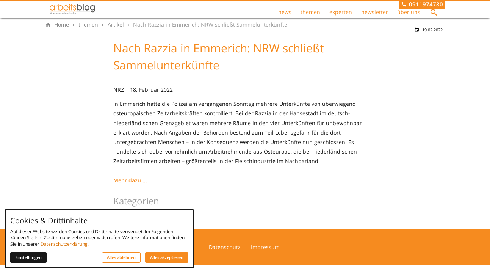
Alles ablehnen (121, 257)
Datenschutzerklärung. (65, 244)
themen (310, 12)
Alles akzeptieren (166, 257)
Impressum (265, 247)
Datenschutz (225, 247)
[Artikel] (116, 24)
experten (340, 12)
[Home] (61, 24)
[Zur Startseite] (72, 9)
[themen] (88, 24)
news (284, 12)
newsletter (374, 12)
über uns (408, 12)
